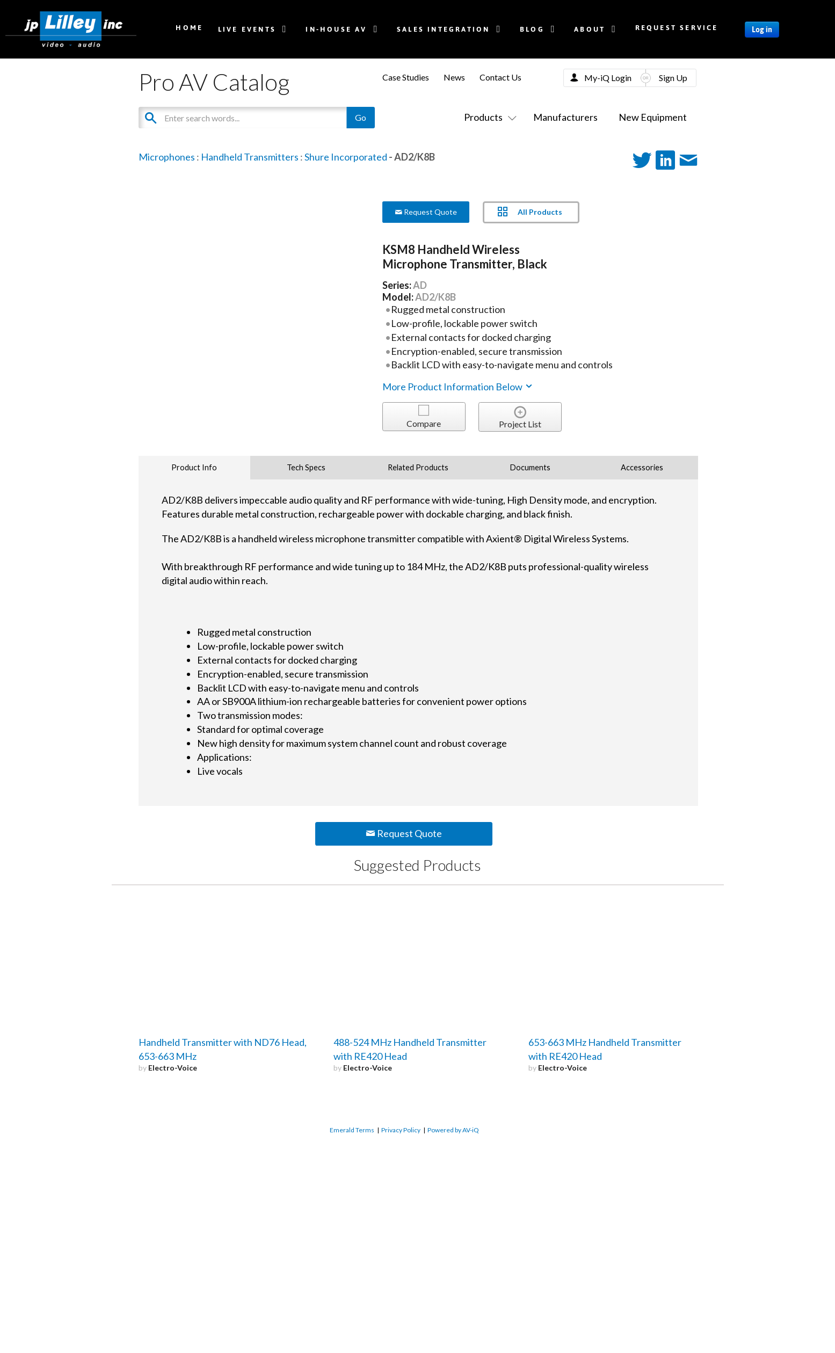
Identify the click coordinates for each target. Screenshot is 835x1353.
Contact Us (500, 77)
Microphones (167, 157)
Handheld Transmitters (250, 157)
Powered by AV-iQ (453, 1130)
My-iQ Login (607, 77)
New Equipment (653, 117)
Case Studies (405, 77)
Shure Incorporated (345, 157)
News (454, 77)
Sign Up (673, 77)
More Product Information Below (458, 386)
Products (488, 117)
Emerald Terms (352, 1130)
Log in (762, 29)
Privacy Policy (400, 1130)
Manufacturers (565, 117)
